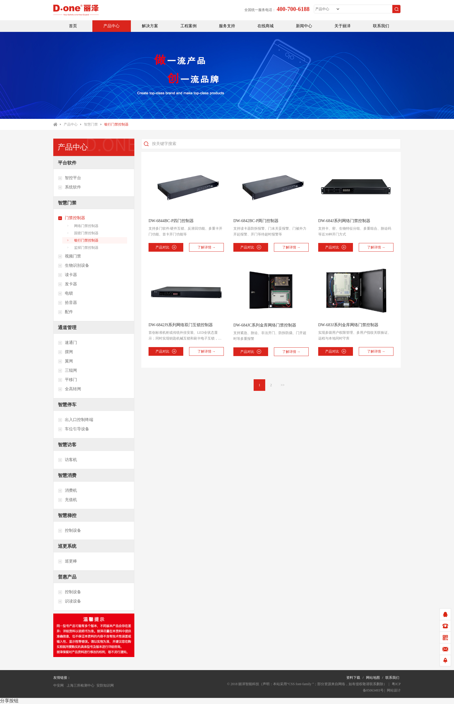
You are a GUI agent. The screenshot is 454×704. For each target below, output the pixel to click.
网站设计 (394, 690)
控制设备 (69, 530)
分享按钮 (9, 700)
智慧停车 (67, 404)
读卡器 (67, 275)
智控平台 (69, 178)
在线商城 (265, 26)
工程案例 (188, 26)
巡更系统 (67, 546)
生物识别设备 (73, 265)
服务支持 (227, 26)
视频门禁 (69, 256)
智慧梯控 (67, 515)
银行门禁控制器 (116, 124)
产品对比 (165, 247)
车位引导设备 (73, 429)
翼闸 (65, 361)
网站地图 (373, 678)
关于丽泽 (342, 26)
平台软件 (67, 162)
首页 (73, 26)
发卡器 (67, 284)
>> (283, 385)
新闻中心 (304, 26)
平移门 (67, 380)
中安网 (58, 685)
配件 (65, 312)
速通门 (67, 342)
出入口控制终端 (75, 420)
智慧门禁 (91, 124)
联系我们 (381, 26)
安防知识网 (105, 685)
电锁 (65, 293)
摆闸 (65, 352)
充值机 (67, 500)
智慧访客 (67, 444)
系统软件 (69, 187)
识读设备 (69, 601)
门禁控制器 (71, 218)
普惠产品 (67, 576)
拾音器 (67, 302)
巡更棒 (67, 561)
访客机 (67, 460)
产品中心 (111, 26)
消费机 (67, 490)
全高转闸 (69, 389)
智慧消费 (67, 475)
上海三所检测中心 (80, 685)
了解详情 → (206, 247)
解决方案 (150, 26)
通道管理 (67, 327)
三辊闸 (67, 370)
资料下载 (353, 678)
